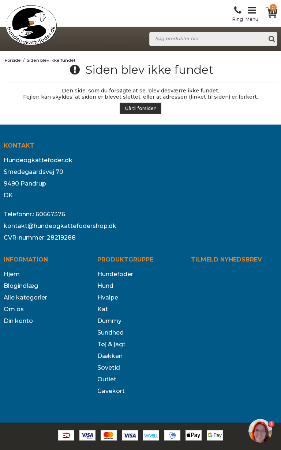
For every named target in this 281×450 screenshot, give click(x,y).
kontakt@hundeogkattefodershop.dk (60, 225)
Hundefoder (115, 274)
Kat (102, 309)
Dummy (109, 320)
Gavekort (111, 391)
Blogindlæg (21, 285)
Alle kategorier (25, 297)
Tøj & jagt (111, 344)
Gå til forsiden (141, 108)
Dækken (110, 355)
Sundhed (110, 332)
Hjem (12, 274)
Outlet (106, 379)
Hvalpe (107, 297)
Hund (105, 285)
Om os (14, 309)
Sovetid (108, 367)
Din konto (18, 320)
